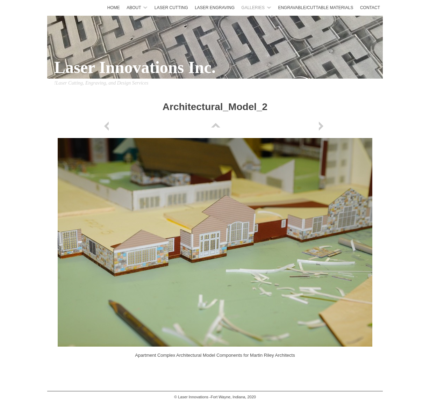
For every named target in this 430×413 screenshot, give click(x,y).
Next (322, 126)
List (215, 126)
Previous (107, 126)
